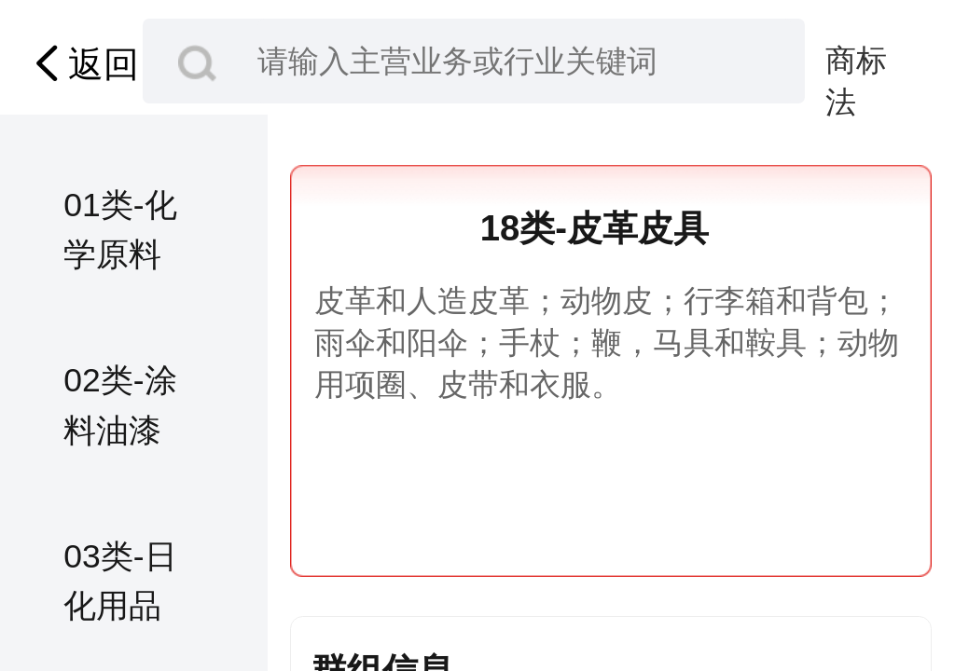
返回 (82, 63)
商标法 (856, 62)
